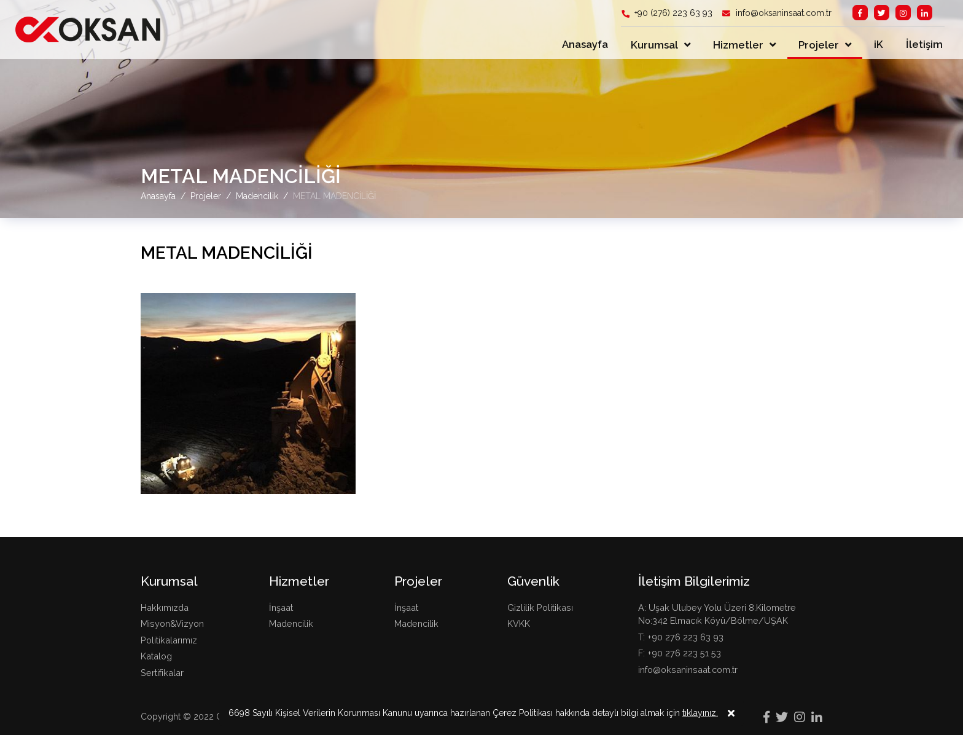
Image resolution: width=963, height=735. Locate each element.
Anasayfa (585, 44)
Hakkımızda (165, 607)
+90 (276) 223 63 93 (672, 13)
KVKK (518, 623)
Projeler (818, 45)
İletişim (924, 44)
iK (878, 44)
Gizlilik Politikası (540, 607)
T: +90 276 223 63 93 (680, 637)
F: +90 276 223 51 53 (679, 653)
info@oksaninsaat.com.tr (782, 13)
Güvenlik (533, 581)
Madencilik (291, 623)
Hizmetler (738, 45)
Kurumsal (654, 45)
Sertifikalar (162, 672)
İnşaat (281, 607)
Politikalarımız (169, 640)
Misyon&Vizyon (172, 623)
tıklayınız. (700, 722)
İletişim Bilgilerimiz (694, 581)
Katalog (156, 656)
